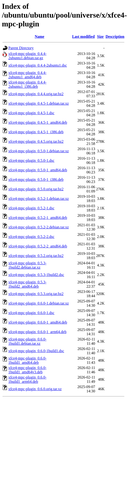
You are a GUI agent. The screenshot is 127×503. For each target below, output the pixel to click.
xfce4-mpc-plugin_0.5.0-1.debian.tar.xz (38, 151)
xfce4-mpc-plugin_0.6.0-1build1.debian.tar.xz (27, 341)
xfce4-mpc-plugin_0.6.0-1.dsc (31, 313)
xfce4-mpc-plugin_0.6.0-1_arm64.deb (37, 332)
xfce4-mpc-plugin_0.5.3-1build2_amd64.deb (27, 284)
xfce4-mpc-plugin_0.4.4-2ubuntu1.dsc (37, 65)
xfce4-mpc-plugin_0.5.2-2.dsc (31, 237)
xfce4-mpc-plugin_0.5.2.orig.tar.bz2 (36, 256)
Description (115, 37)
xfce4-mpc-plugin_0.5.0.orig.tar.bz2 (36, 189)
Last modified (83, 37)
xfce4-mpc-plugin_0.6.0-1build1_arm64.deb (27, 379)
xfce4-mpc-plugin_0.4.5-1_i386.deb (36, 132)
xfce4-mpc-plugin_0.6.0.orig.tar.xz (35, 389)
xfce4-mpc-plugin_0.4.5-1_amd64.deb (37, 122)
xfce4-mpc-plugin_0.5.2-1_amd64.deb (37, 218)
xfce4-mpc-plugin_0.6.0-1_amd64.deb (37, 322)
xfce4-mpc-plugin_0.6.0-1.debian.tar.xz (38, 303)
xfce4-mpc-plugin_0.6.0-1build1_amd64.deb (27, 360)
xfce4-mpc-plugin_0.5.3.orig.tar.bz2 (36, 294)
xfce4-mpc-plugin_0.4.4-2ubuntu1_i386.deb (27, 84)
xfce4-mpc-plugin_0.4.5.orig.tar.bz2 (36, 141)
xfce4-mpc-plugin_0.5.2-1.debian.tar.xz (38, 199)
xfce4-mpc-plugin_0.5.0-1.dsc (31, 160)
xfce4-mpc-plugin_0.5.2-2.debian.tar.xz (38, 227)
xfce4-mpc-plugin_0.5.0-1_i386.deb (36, 180)
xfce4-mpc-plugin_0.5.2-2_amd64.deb (37, 246)
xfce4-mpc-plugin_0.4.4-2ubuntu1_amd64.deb (27, 75)
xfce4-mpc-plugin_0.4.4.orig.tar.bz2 (36, 94)
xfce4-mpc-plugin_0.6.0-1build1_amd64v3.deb (27, 370)
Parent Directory (21, 48)
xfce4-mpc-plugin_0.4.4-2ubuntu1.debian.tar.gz (27, 56)
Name (39, 37)
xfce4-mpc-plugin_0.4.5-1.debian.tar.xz (38, 103)
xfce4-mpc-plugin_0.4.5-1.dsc (31, 113)
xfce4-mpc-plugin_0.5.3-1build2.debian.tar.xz (27, 265)
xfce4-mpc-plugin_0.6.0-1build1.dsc (36, 351)
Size (100, 37)
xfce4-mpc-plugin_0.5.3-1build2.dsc (36, 275)
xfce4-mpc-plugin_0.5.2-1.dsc (31, 208)
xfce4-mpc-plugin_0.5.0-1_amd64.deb (37, 170)
